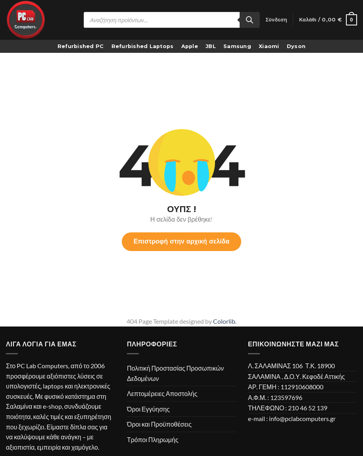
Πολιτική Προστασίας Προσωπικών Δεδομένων (175, 373)
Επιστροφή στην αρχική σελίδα (182, 241)
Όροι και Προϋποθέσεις (159, 424)
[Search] (249, 20)
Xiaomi (269, 46)
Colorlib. (224, 321)
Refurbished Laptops (142, 46)
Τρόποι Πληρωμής (153, 439)
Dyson (296, 46)
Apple (189, 46)
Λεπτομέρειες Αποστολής (162, 393)
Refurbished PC (81, 46)
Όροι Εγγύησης (148, 409)
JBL (211, 46)
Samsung (237, 46)
